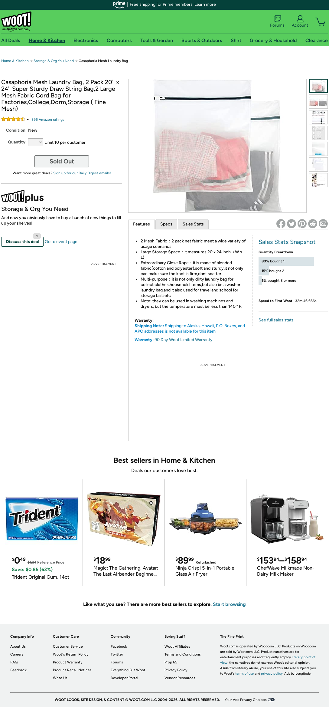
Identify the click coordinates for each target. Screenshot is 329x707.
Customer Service (68, 646)
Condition (15, 130)
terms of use (244, 674)
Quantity (16, 142)
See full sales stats (276, 320)
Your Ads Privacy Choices (246, 700)
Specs (166, 224)
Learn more (205, 4)
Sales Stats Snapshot (287, 241)
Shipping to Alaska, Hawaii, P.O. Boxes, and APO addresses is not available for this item (190, 328)
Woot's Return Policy (70, 654)
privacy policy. (272, 674)
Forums (277, 21)
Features (141, 224)
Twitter (117, 654)
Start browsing (229, 604)
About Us (18, 646)
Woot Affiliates (177, 646)
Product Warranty (67, 662)
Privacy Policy (175, 670)
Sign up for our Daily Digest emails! (82, 173)
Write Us (60, 678)
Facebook (119, 646)
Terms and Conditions (182, 654)
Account (300, 21)
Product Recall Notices (72, 670)
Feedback (18, 670)
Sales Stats (193, 224)
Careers (16, 654)
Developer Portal (124, 678)
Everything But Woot (128, 670)
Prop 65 (170, 662)
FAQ (14, 662)
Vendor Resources (179, 678)
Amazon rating (47, 119)
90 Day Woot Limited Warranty (184, 339)
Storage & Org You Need (54, 61)
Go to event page (61, 241)
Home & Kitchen (15, 61)
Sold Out (62, 161)
